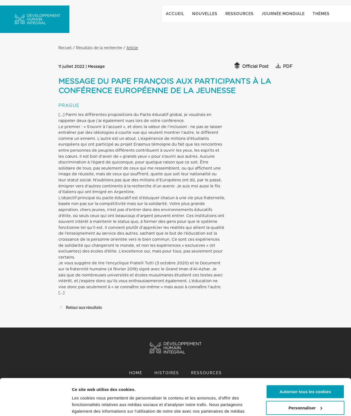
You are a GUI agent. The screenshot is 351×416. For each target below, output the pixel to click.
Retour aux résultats (80, 312)
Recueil (65, 53)
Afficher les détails (90, 405)
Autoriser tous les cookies (305, 357)
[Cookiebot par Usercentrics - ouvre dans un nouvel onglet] (36, 405)
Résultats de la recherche (99, 53)
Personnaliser (305, 373)
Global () (313, 11)
